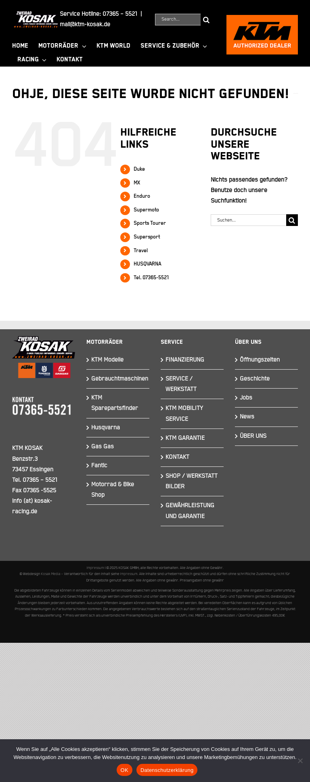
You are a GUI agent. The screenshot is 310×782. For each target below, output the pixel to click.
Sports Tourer (150, 223)
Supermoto (146, 210)
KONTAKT (177, 457)
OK (124, 770)
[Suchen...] (248, 220)
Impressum (95, 568)
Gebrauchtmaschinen (119, 378)
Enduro (142, 196)
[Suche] (206, 19)
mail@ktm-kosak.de (85, 24)
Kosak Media (51, 574)
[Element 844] (36, 14)
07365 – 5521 (120, 13)
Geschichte (255, 378)
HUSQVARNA (147, 264)
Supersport (147, 237)
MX (137, 183)
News (247, 416)
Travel (141, 251)
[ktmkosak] (262, 18)
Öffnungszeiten (260, 359)
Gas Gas (102, 446)
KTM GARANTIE (185, 438)
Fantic (99, 465)
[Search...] (178, 19)
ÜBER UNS (253, 436)
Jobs (246, 397)
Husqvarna (105, 427)
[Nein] (300, 761)
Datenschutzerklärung (166, 770)
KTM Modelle (107, 359)
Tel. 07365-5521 (151, 278)
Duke (139, 169)
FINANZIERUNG (184, 359)
